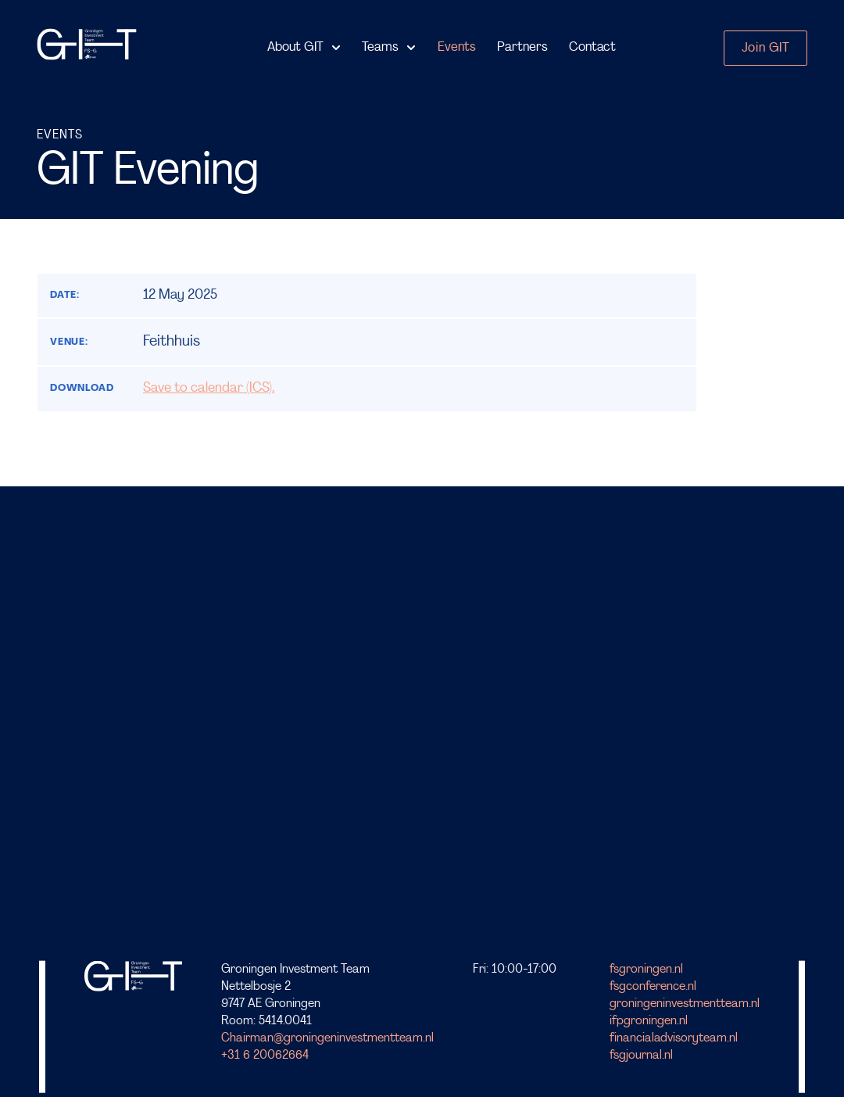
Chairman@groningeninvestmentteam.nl (327, 1038)
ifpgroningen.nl (649, 1021)
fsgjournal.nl (641, 1055)
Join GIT (765, 48)
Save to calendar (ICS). (208, 388)
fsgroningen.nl (646, 969)
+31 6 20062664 (265, 1055)
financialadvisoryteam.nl (674, 1038)
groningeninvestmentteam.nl (685, 1003)
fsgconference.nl (653, 986)
